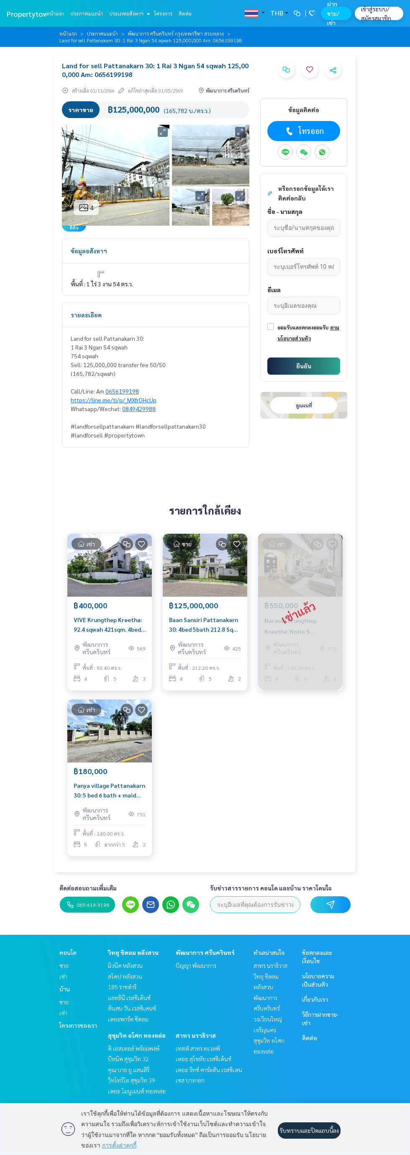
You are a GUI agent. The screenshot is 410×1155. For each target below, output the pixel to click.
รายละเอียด (86, 315)
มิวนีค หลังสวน (125, 965)
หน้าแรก (55, 13)
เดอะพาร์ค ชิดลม (128, 1019)
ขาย (64, 965)
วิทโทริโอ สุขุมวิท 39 (131, 1080)
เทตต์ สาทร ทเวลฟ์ (198, 1048)
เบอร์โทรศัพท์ (285, 251)
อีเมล (274, 289)
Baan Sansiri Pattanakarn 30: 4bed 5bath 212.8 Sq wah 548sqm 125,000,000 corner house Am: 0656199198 (203, 625)
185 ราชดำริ (122, 986)
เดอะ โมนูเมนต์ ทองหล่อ (137, 1091)
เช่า (63, 976)
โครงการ (163, 13)
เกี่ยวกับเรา (315, 999)
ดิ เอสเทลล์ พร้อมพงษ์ (133, 1048)
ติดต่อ (185, 13)
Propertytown (29, 13)
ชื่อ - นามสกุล (284, 211)
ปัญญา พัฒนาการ (196, 965)
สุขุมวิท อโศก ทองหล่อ (137, 1035)
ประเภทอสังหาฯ (128, 13)
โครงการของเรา (78, 1025)
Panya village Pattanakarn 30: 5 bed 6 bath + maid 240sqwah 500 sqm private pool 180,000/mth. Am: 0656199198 (109, 791)
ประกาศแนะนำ (86, 13)
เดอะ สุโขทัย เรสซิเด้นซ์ (203, 1058)
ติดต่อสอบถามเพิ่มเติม (88, 888)
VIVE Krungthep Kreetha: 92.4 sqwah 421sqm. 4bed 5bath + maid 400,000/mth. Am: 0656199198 (108, 625)
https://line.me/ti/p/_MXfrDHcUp (113, 400)
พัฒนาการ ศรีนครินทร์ (205, 952)
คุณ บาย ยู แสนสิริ (128, 1069)
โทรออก (304, 131)
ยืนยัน (303, 366)
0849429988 (139, 408)
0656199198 (122, 391)
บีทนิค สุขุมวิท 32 (128, 1058)
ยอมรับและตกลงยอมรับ (302, 327)
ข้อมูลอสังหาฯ (89, 251)
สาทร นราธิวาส (196, 1035)
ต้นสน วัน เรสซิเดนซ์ (132, 1008)
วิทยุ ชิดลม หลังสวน (133, 952)
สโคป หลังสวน (125, 976)
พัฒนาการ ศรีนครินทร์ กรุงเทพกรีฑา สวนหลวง (176, 33)
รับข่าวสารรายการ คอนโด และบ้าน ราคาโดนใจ (271, 888)
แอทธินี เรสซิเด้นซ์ (129, 997)
